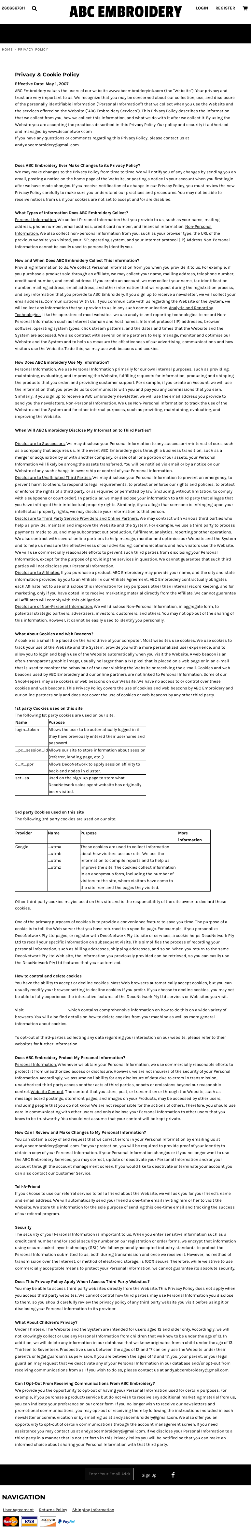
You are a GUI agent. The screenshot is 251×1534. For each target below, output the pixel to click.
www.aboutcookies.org (46, 1009)
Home (7, 49)
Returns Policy (53, 1509)
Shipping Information (93, 1509)
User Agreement (18, 1509)
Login (202, 8)
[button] (34, 8)
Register (225, 8)
